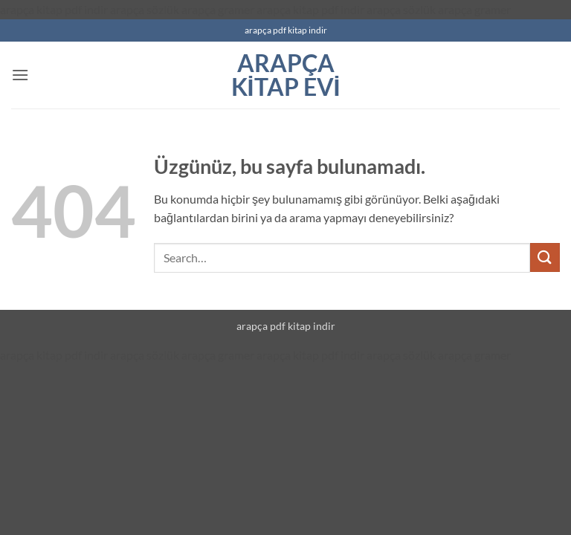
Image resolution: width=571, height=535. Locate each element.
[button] (20, 74)
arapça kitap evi (286, 75)
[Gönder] (545, 257)
